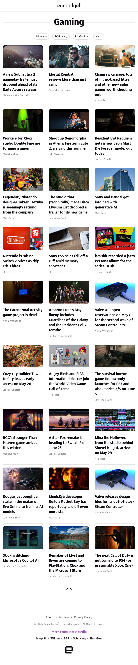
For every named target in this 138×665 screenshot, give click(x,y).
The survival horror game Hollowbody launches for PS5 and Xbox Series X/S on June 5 (115, 384)
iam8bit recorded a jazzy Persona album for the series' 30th (115, 261)
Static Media (51, 624)
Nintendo (41, 36)
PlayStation (81, 36)
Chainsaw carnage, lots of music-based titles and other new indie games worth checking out (113, 84)
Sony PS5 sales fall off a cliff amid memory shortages (68, 261)
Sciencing (79, 638)
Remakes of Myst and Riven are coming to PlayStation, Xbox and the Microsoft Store (67, 563)
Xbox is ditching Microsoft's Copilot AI (21, 558)
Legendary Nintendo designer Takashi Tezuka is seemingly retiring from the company (23, 205)
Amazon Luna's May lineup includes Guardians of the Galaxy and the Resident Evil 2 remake (68, 320)
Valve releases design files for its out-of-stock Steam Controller (114, 502)
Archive (64, 617)
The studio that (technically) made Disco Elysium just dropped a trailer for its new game (69, 205)
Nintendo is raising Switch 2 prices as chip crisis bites (21, 261)
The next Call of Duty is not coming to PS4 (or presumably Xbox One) (114, 560)
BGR (66, 638)
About (50, 617)
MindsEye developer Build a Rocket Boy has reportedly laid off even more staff (68, 504)
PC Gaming (61, 36)
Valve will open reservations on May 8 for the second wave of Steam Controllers (114, 317)
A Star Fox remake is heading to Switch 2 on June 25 (68, 443)
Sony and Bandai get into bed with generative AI (112, 202)
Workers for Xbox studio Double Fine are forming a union (21, 143)
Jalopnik (41, 638)
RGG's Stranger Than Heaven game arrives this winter (20, 443)
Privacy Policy (83, 617)
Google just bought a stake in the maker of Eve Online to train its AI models (23, 504)
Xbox (99, 36)
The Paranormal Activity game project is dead (23, 312)
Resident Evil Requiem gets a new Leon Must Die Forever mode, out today (113, 146)
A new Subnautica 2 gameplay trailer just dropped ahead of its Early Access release (20, 82)
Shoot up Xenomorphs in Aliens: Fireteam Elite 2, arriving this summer (68, 143)
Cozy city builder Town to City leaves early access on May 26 (22, 379)
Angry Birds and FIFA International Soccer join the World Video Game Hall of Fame (69, 381)
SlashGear (95, 638)
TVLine (55, 638)
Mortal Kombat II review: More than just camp (67, 79)
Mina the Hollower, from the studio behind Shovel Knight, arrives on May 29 (114, 445)
